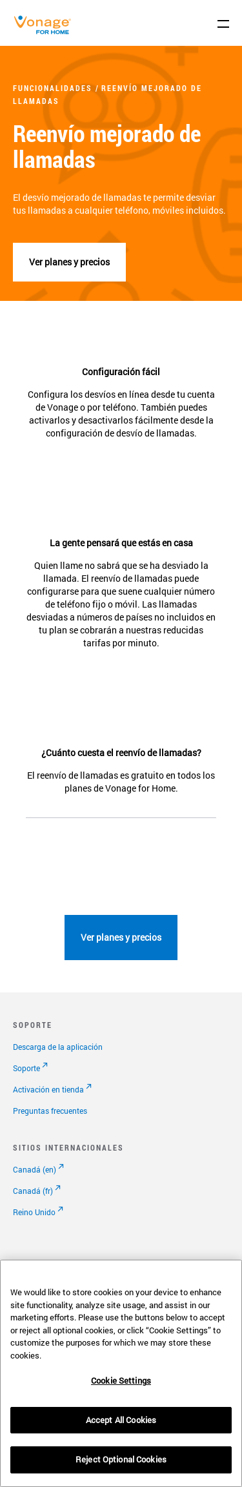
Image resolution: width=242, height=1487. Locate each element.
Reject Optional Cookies (121, 1459)
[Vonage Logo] (46, 31)
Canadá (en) (34, 1169)
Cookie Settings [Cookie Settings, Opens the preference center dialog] (121, 1380)
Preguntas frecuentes (50, 1110)
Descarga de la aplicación (58, 1046)
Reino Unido (34, 1212)
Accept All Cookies (121, 1420)
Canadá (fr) (33, 1190)
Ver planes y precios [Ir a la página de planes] (121, 937)
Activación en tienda (48, 1089)
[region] (121, 1373)
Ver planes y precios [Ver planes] (69, 262)
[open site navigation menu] (223, 24)
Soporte (26, 1068)
